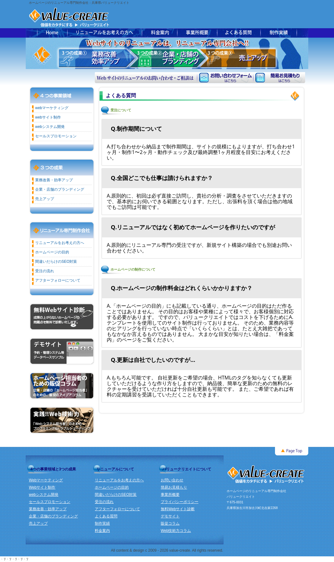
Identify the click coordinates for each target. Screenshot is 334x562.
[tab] (201, 128)
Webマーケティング (46, 480)
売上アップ (44, 199)
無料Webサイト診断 (178, 509)
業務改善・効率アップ (54, 180)
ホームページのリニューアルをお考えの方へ (104, 33)
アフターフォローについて (57, 280)
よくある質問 (239, 33)
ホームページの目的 (52, 252)
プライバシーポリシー (179, 502)
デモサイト (170, 516)
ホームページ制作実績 (279, 33)
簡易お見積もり (279, 77)
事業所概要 (197, 33)
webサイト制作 (48, 117)
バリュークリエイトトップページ (52, 33)
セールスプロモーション (56, 136)
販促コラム (170, 523)
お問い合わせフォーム (225, 77)
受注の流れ (44, 271)
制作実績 (102, 523)
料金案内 (102, 530)
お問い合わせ (172, 480)
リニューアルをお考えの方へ (59, 243)
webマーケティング (51, 108)
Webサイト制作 (42, 487)
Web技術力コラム (176, 530)
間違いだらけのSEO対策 (56, 261)
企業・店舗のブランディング (59, 189)
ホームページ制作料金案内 (159, 33)
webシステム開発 (50, 127)
